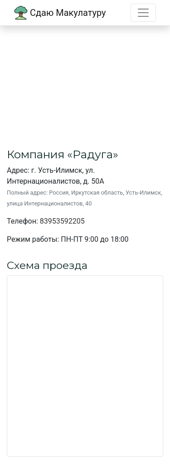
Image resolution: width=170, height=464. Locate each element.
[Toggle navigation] (143, 13)
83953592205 (62, 221)
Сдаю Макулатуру (60, 13)
